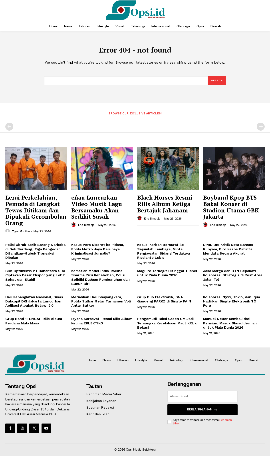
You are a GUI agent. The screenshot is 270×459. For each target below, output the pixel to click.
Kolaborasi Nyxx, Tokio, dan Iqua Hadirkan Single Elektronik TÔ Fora (231, 304)
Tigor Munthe (21, 234)
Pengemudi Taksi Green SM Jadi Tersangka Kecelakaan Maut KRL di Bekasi (167, 326)
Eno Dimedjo (86, 228)
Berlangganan (202, 412)
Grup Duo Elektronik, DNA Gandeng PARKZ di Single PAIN (164, 302)
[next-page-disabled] (261, 129)
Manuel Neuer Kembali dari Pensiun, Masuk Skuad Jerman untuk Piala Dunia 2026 (230, 326)
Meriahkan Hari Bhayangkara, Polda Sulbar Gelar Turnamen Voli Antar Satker (101, 304)
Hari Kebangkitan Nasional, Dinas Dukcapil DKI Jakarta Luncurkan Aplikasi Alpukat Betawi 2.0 (34, 304)
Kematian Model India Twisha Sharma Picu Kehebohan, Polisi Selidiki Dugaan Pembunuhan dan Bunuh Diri (100, 280)
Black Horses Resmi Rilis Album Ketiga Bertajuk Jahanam (164, 206)
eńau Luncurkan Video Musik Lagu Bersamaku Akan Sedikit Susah (96, 209)
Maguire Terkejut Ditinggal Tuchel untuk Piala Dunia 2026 (167, 276)
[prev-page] (9, 129)
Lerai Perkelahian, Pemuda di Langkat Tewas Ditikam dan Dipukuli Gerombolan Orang (36, 212)
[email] (202, 399)
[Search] (216, 83)
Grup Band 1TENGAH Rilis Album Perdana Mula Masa (33, 324)
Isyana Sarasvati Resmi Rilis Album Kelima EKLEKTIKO (101, 324)
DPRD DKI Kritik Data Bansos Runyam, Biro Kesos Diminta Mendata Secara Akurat (228, 251)
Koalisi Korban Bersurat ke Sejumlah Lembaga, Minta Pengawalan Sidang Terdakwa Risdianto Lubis (163, 254)
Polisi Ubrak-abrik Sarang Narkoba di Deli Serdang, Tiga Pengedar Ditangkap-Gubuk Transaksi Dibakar (35, 254)
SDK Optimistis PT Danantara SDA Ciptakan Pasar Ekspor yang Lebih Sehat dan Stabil (35, 278)
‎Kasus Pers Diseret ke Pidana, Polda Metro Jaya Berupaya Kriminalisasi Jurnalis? (97, 251)
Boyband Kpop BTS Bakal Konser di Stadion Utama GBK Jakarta (231, 209)
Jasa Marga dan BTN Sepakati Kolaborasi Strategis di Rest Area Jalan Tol (232, 278)
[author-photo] (8, 233)
